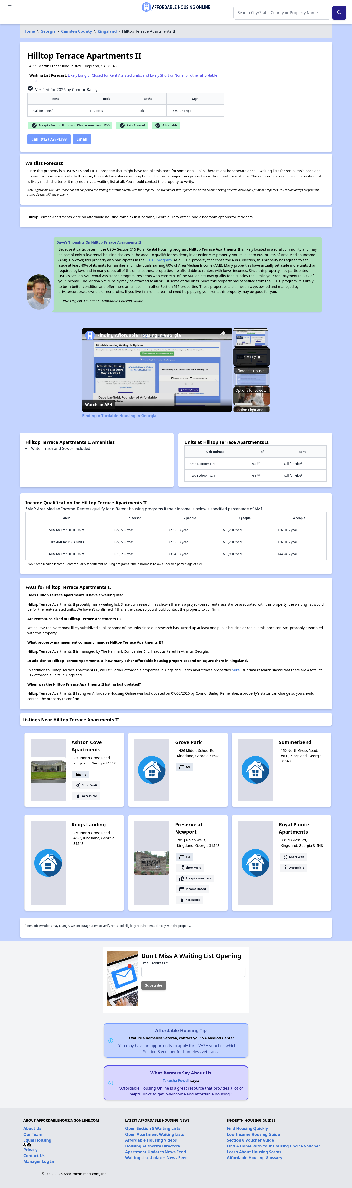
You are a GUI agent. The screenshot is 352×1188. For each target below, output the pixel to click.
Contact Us (34, 1155)
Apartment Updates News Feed (155, 1152)
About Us (32, 1128)
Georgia (48, 31)
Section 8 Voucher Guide (250, 1140)
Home (29, 31)
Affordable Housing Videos (151, 1140)
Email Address (154, 963)
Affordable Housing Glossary (254, 1157)
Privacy (30, 1149)
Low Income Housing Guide (253, 1134)
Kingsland (107, 31)
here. (236, 670)
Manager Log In (38, 1161)
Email (82, 139)
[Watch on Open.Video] (98, 404)
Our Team (32, 1134)
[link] (90, 335)
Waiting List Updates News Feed (156, 1157)
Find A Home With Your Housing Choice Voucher (273, 1146)
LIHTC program (158, 260)
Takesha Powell (176, 1080)
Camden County (76, 31)
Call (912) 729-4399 (49, 139)
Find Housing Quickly (247, 1128)
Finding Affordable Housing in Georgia (139, 335)
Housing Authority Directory (152, 1146)
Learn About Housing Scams (254, 1152)
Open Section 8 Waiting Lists (152, 1128)
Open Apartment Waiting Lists (154, 1134)
